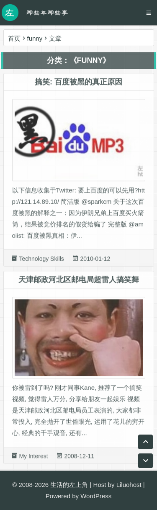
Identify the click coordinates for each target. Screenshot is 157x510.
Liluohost (129, 484)
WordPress (95, 496)
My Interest (33, 459)
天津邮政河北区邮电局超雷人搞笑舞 (78, 282)
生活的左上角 (69, 484)
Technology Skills (41, 261)
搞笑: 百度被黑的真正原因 (78, 84)
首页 (14, 38)
